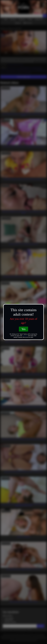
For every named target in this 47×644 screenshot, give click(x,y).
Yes (23, 329)
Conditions (25, 335)
